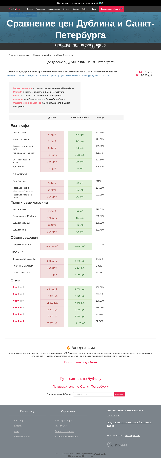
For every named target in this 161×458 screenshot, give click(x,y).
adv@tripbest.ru (132, 435)
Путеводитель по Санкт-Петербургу (80, 386)
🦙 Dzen (85, 9)
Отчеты (66, 9)
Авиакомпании (54, 9)
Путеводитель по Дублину (80, 379)
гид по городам (100, 454)
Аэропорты (40, 9)
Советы (75, 9)
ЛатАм (94, 9)
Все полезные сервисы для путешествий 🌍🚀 (80, 3)
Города (30, 9)
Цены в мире (24, 55)
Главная (12, 55)
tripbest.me (113, 415)
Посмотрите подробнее (80, 362)
